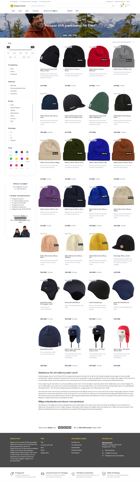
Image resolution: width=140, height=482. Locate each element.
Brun (22, 155)
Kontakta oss (75, 433)
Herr (13, 11)
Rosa (11, 168)
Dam (20, 11)
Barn (27, 11)
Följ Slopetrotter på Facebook (113, 446)
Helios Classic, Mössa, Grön (74, 160)
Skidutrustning (47, 11)
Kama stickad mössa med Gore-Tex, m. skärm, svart (73, 115)
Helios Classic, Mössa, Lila (49, 205)
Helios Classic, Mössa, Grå (122, 69)
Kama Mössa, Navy (46, 341)
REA (77, 11)
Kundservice (109, 1)
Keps (12, 69)
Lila (22, 161)
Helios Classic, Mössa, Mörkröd (96, 70)
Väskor (55, 11)
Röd (16, 168)
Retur (128, 1)
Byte (42, 438)
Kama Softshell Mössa (72, 296)
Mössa (12, 71)
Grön (11, 161)
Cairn (12, 105)
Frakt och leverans (120, 1)
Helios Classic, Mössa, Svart (72, 70)
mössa (54, 382)
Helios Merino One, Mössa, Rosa (49, 251)
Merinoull (13, 85)
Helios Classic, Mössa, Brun (123, 160)
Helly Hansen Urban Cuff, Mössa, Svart (48, 70)
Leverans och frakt (47, 435)
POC (12, 121)
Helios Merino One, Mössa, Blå (98, 206)
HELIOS (13, 110)
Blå (16, 155)
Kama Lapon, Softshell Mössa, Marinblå (72, 342)
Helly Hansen (15, 113)
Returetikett (75, 443)
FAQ (42, 433)
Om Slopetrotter (76, 435)
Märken (70, 11)
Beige (11, 155)
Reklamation (45, 443)
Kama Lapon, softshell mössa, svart (97, 342)
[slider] (8, 50)
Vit (27, 168)
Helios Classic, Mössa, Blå (98, 160)
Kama (12, 116)
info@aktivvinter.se (109, 443)
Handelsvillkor (75, 438)
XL (11, 138)
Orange (27, 161)
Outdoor (36, 11)
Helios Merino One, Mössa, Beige (122, 206)
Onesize (13, 140)
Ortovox (13, 118)
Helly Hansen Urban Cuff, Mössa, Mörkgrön (97, 115)
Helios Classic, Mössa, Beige (49, 160)
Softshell (13, 91)
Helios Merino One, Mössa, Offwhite (73, 251)
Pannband (14, 74)
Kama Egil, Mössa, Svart (122, 250)
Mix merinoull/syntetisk (18, 88)
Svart (21, 168)
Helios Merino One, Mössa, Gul (98, 251)
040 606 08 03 (108, 441)
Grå (27, 155)
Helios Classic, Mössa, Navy (74, 205)
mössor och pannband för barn (63, 388)
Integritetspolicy (76, 441)
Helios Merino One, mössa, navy (49, 115)
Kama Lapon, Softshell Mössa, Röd (121, 342)
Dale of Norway (15, 108)
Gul (16, 161)
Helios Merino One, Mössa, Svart (122, 115)
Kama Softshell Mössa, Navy (121, 296)
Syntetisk (14, 94)
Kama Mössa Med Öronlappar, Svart (46, 296)
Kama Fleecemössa (95, 296)
